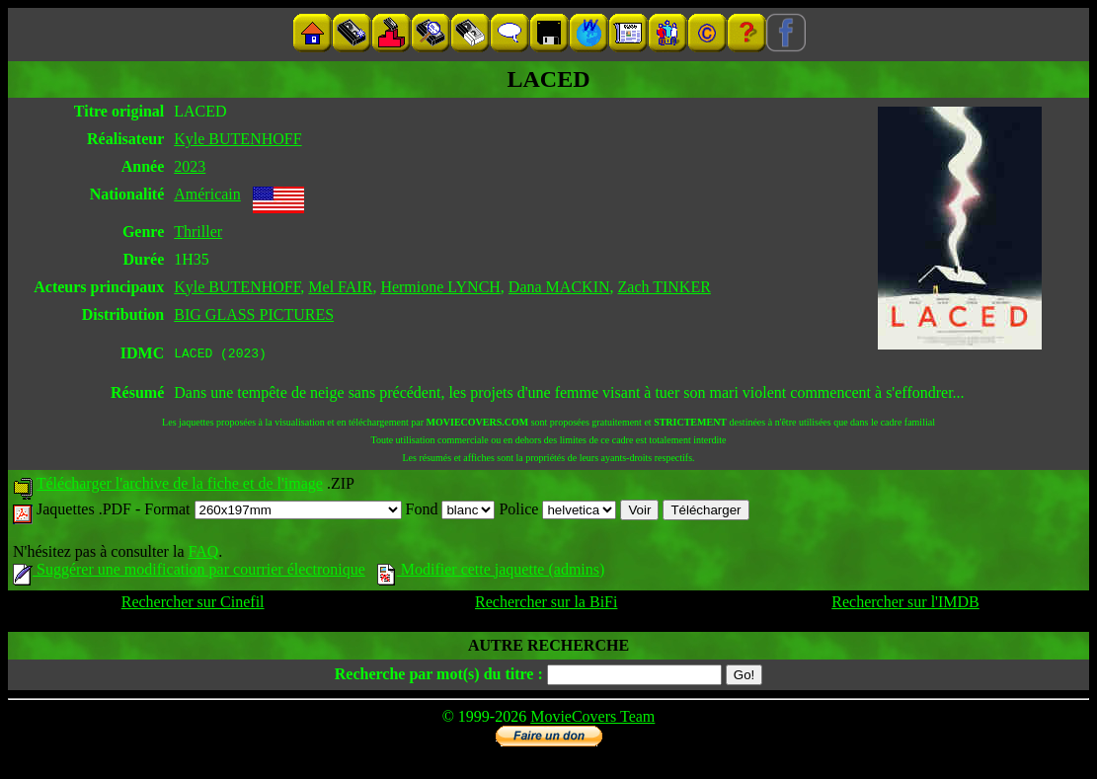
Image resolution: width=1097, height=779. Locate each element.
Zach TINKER (664, 286)
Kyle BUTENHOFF (237, 138)
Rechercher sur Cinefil (193, 604)
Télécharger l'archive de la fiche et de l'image (180, 486)
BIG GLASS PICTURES (254, 314)
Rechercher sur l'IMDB (905, 604)
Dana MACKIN (559, 286)
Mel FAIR (340, 286)
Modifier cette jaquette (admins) (491, 572)
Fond (451, 512)
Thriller (198, 231)
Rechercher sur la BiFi (546, 604)
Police (557, 512)
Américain (207, 194)
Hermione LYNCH (440, 286)
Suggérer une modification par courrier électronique (189, 572)
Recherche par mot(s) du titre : (439, 676)
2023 (189, 166)
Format (272, 512)
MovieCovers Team (592, 719)
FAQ (203, 554)
